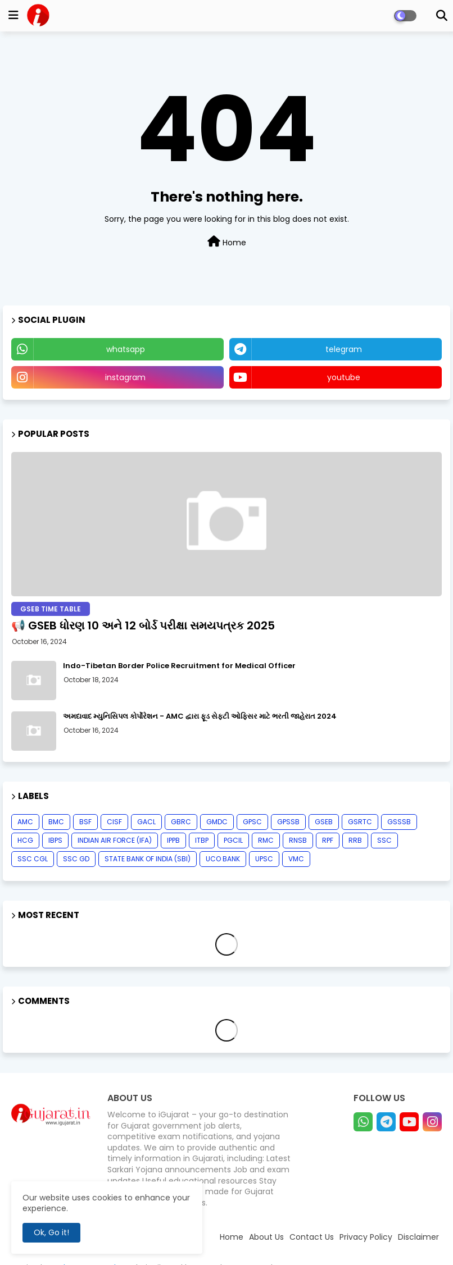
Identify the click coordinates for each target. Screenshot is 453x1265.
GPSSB (288, 821)
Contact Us (311, 1237)
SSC (384, 840)
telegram (343, 349)
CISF (114, 821)
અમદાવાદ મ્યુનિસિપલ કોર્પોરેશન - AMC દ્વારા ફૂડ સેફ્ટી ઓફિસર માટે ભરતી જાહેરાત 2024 (200, 716)
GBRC (181, 821)
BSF (85, 821)
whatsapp (125, 349)
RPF (327, 840)
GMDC (217, 821)
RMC (266, 840)
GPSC (252, 821)
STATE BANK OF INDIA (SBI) (148, 859)
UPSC (264, 859)
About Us (266, 1237)
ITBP (202, 840)
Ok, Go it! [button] (51, 1232)
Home (226, 242)
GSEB (324, 821)
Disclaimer (418, 1237)
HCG (25, 840)
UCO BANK (223, 859)
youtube (343, 377)
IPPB (173, 840)
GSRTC (360, 821)
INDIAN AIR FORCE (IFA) (115, 840)
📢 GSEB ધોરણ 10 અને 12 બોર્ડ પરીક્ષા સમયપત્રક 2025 (143, 625)
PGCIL (233, 840)
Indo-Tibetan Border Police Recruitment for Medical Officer (179, 666)
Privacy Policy (365, 1237)
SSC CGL (32, 859)
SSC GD (76, 859)
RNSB (298, 840)
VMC (296, 859)
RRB (355, 840)
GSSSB (399, 821)
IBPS (55, 840)
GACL (146, 821)
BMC (56, 821)
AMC (25, 821)
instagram (125, 377)
